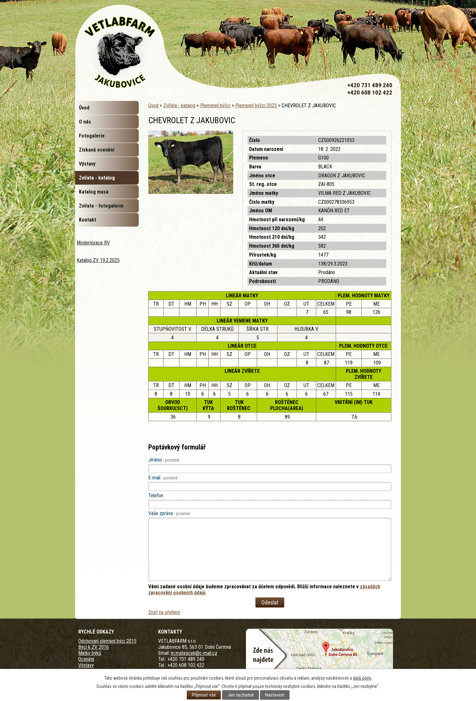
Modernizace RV (93, 243)
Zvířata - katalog (179, 106)
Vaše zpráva (169, 513)
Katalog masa (93, 192)
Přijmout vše (204, 695)
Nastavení (274, 695)
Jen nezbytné (241, 695)
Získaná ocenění (96, 150)
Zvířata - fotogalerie (101, 206)
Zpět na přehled (164, 612)
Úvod (153, 106)
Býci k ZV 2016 (93, 647)
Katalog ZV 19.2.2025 (98, 260)
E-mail (163, 478)
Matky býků (89, 653)
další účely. (362, 678)
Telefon (155, 495)
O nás (85, 122)
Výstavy (87, 164)
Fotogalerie (92, 136)
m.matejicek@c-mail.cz (194, 653)
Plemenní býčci (215, 106)
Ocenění (86, 659)
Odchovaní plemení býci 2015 (107, 641)
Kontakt (87, 220)
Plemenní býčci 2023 (256, 106)
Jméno (163, 460)
